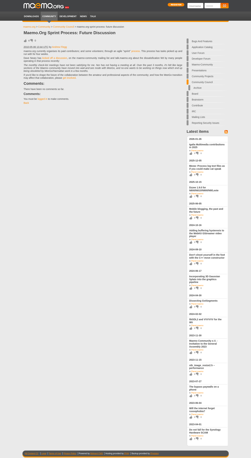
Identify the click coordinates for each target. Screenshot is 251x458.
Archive (198, 87)
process (135, 51)
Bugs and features (202, 41)
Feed (226, 131)
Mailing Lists (198, 117)
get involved (69, 77)
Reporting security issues (205, 123)
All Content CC (31, 453)
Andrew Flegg (59, 47)
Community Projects (202, 76)
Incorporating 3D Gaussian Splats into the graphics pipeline (204, 279)
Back (26, 103)
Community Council (63, 26)
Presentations (199, 70)
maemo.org (29, 26)
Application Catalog (202, 47)
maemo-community (202, 64)
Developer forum (201, 58)
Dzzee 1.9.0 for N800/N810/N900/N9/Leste (203, 189)
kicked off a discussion (54, 58)
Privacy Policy (69, 453)
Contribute (197, 105)
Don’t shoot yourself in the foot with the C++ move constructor (207, 256)
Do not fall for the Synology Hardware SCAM (205, 431)
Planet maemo (197, 151)
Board (195, 93)
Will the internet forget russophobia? (202, 410)
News (83, 16)
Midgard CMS (96, 453)
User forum (198, 53)
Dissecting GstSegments (203, 300)
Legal (43, 453)
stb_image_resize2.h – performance (202, 367)
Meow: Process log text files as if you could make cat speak (207, 167)
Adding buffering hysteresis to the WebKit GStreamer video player (206, 233)
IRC (194, 111)
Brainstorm (197, 99)
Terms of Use (55, 453)
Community (49, 16)
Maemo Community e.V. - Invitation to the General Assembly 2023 (203, 343)
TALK (93, 16)
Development (68, 16)
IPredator (154, 453)
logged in (42, 99)
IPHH (126, 453)
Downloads (31, 16)
